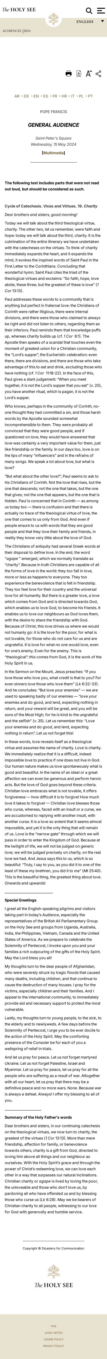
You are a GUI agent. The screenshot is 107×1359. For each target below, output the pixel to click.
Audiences (12, 31)
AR (16, 96)
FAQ (53, 1326)
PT (90, 96)
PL (81, 96)
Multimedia (53, 152)
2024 (27, 31)
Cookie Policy (53, 1339)
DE (26, 96)
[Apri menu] (100, 11)
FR (55, 96)
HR (64, 96)
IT (73, 96)
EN (36, 96)
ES (45, 96)
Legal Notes (53, 1332)
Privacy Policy (53, 1346)
